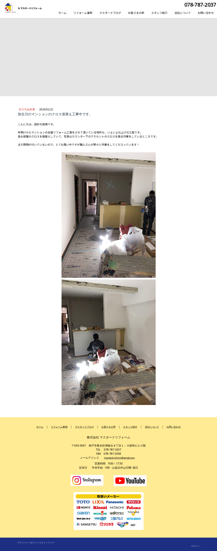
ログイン (195, 545)
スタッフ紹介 (159, 13)
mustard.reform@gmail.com (119, 458)
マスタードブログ (110, 13)
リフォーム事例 (82, 13)
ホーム (62, 13)
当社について (182, 13)
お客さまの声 (136, 13)
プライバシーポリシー (28, 542)
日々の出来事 (27, 109)
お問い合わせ (206, 13)
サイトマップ (47, 542)
